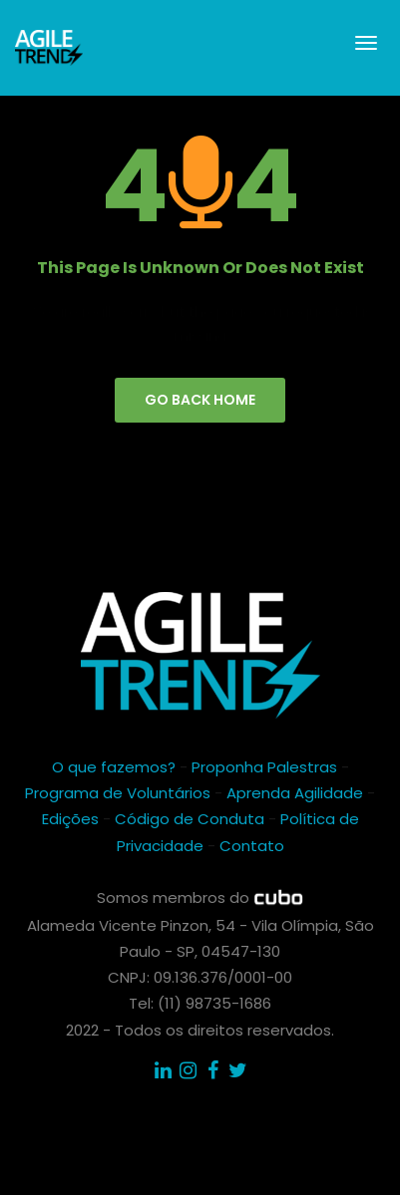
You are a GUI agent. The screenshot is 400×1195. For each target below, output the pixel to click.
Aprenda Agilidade (294, 792)
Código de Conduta (189, 818)
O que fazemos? (114, 766)
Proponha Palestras (264, 766)
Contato (251, 845)
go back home (200, 400)
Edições (70, 818)
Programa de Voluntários (117, 792)
